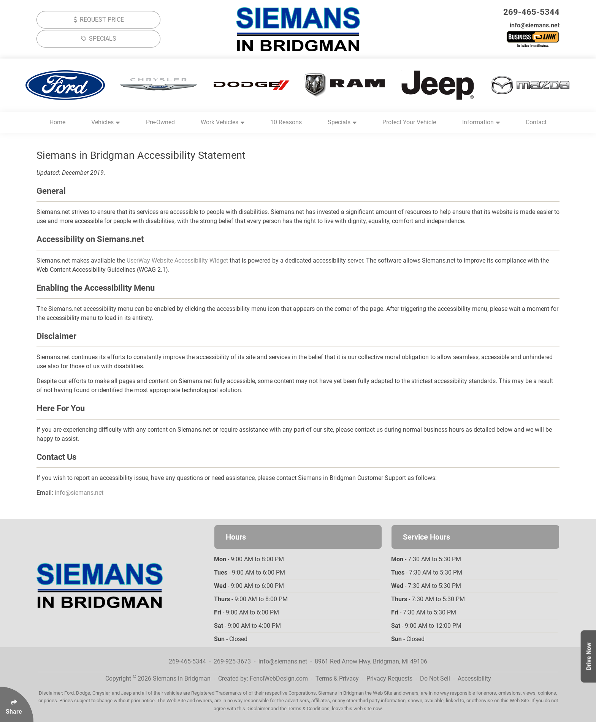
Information (481, 122)
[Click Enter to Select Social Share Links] (16, 704)
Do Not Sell (435, 678)
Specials (342, 122)
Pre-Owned (160, 122)
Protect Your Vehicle (409, 122)
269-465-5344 (531, 12)
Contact (536, 122)
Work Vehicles (222, 122)
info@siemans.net (535, 25)
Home (57, 122)
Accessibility (474, 678)
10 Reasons (286, 122)
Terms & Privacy (337, 678)
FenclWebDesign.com (279, 678)
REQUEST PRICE (98, 19)
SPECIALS (98, 38)
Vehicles (105, 122)
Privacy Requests (389, 678)
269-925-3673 (232, 661)
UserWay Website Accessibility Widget (177, 260)
